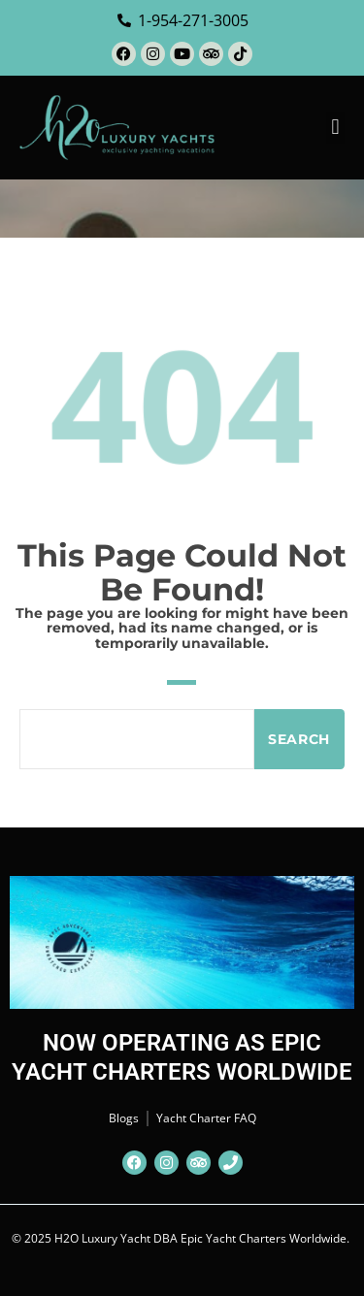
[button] (335, 128)
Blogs (124, 1118)
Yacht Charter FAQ (206, 1118)
